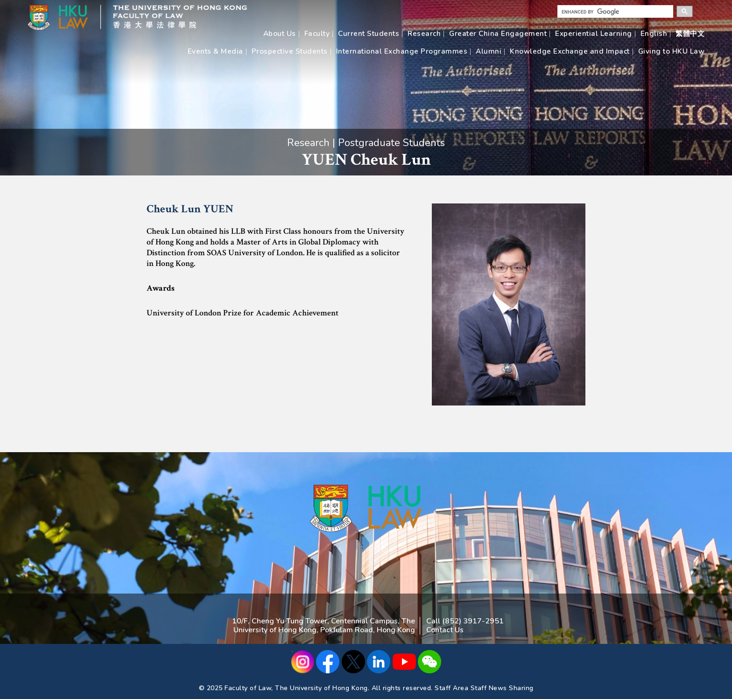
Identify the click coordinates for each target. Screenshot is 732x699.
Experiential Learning (593, 33)
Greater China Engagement (498, 33)
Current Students (368, 33)
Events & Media (215, 51)
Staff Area (451, 688)
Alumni (488, 51)
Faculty (317, 33)
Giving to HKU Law (671, 51)
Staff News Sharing (502, 688)
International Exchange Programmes (402, 51)
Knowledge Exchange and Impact (570, 51)
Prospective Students (290, 51)
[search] (612, 11)
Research (424, 33)
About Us (279, 33)
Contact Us (445, 630)
